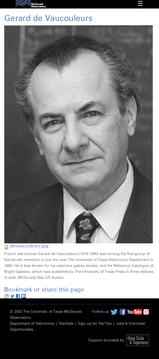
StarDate (66, 324)
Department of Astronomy (32, 324)
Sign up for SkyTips (95, 324)
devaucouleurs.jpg (29, 246)
